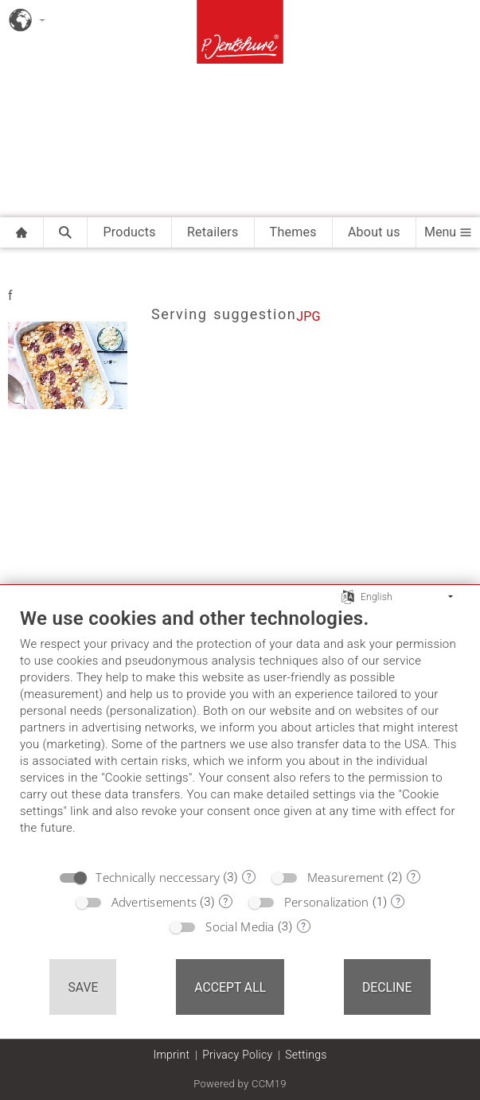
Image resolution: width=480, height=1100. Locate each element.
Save (83, 987)
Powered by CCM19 (240, 1084)
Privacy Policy (237, 1054)
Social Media (239, 926)
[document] (240, 733)
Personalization (326, 902)
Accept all (230, 987)
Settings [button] (305, 1054)
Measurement (345, 877)
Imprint (171, 1054)
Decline (387, 987)
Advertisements (154, 902)
